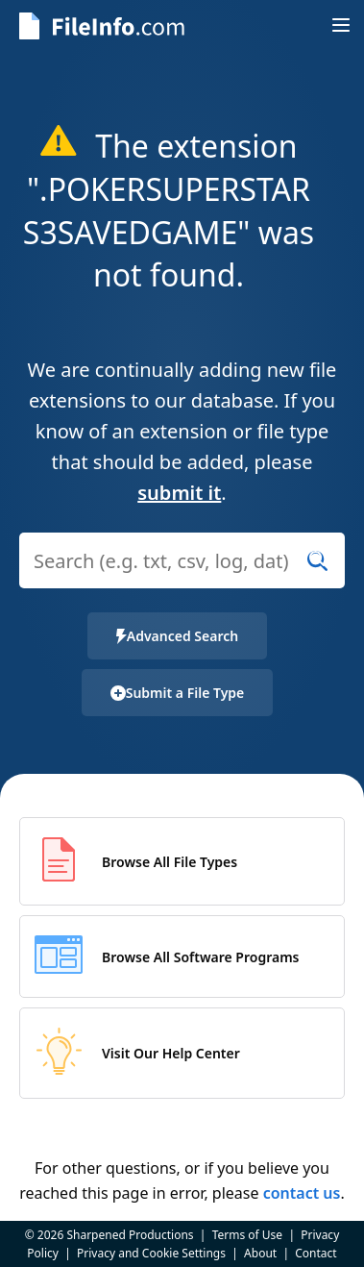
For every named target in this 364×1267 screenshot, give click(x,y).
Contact (315, 1253)
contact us (302, 1193)
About (260, 1253)
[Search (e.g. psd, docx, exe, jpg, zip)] (182, 560)
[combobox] (182, 572)
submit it (179, 493)
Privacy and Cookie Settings (151, 1253)
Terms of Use (247, 1235)
